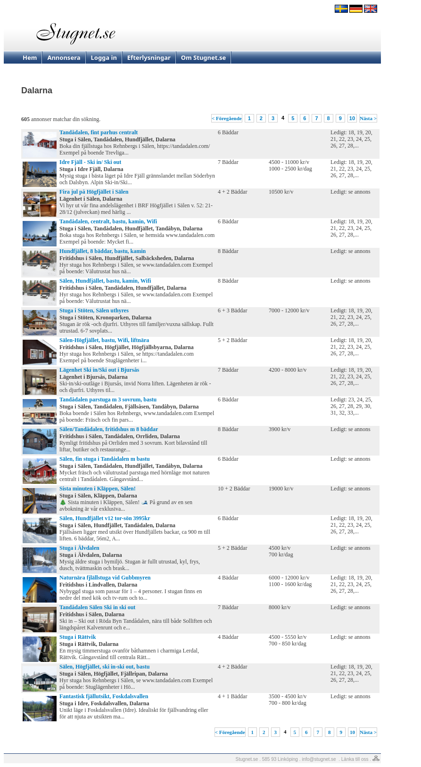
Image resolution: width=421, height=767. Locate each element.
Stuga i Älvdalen (79, 548)
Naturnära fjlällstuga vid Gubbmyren (104, 577)
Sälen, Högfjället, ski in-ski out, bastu (104, 666)
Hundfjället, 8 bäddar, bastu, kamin (102, 251)
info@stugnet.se (319, 759)
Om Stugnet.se (203, 57)
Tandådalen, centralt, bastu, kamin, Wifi (108, 221)
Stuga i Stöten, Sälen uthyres (94, 310)
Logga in (104, 57)
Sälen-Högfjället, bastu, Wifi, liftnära (104, 340)
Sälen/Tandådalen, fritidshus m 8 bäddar (108, 429)
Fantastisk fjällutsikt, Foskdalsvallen (103, 696)
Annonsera (63, 57)
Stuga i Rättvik (77, 637)
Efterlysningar (149, 57)
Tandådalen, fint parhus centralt (98, 132)
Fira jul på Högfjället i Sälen (93, 191)
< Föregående (227, 118)
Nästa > (368, 118)
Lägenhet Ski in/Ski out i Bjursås (99, 370)
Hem (30, 57)
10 (352, 118)
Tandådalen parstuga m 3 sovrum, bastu (108, 399)
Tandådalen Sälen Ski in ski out (97, 607)
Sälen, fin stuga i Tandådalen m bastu (104, 459)
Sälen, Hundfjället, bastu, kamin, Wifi (105, 280)
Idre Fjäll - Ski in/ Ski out (90, 162)
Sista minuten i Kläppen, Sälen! (97, 488)
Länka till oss (355, 759)
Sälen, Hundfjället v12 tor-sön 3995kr (104, 518)
